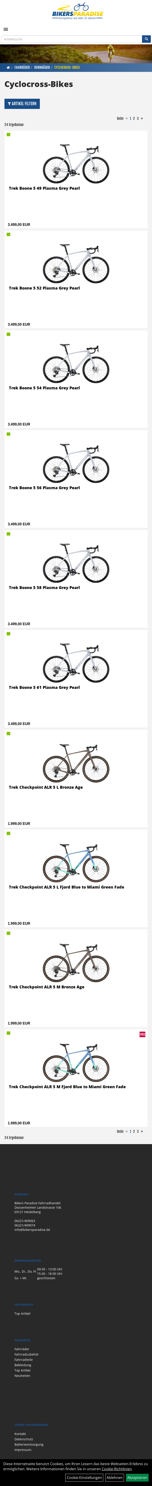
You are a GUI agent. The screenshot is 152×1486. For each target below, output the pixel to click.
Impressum (22, 1450)
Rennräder (42, 67)
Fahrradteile (23, 1360)
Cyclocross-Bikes (67, 67)
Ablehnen (115, 1477)
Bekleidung (22, 1365)
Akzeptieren (137, 1477)
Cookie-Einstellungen (84, 1477)
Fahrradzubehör (26, 1354)
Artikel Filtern (22, 103)
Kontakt (20, 1434)
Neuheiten (22, 1376)
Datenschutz (23, 1439)
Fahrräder (22, 67)
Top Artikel (22, 1313)
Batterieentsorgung (28, 1444)
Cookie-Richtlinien (117, 1468)
